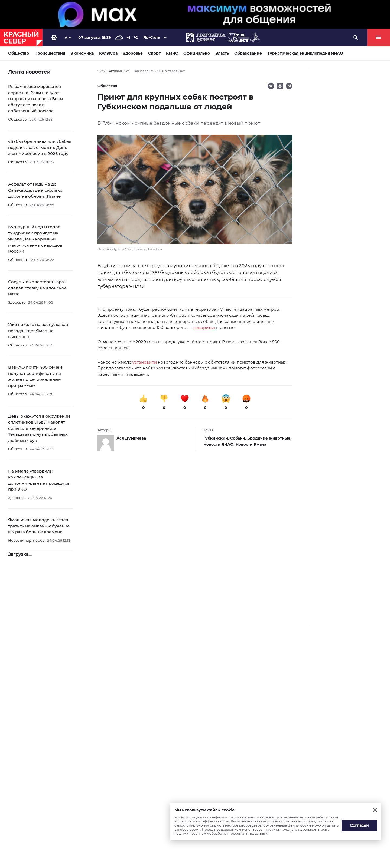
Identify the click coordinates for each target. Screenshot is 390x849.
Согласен (359, 825)
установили (144, 362)
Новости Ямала (251, 444)
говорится (204, 327)
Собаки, (238, 438)
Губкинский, (216, 438)
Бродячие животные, (269, 438)
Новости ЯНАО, (219, 444)
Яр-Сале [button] (151, 37)
